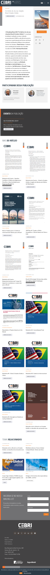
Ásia (28, 452)
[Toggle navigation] (48, 3)
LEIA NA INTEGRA (42, 31)
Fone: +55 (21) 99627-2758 (12, 554)
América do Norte (10, 16)
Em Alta (7, 537)
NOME (29, 502)
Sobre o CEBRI (9, 539)
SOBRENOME (30, 507)
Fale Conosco (8, 544)
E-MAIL (29, 496)
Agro (5, 482)
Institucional (30, 480)
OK (20, 573)
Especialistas (8, 541)
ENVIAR (46, 514)
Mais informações (27, 573)
